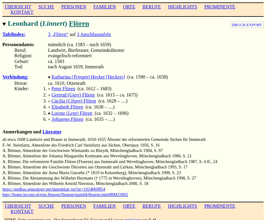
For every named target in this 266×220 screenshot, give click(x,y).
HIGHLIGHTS (182, 6)
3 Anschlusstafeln (94, 33)
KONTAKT (21, 12)
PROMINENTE (219, 6)
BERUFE (151, 6)
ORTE (129, 6)
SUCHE (46, 6)
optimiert (132, 215)
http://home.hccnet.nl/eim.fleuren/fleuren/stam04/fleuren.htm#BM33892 (65, 189)
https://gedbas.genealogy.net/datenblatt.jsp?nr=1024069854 (53, 184)
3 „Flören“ (58, 33)
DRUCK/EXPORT (247, 24)
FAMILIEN (104, 6)
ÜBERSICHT (17, 6)
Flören (79, 23)
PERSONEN (73, 6)
